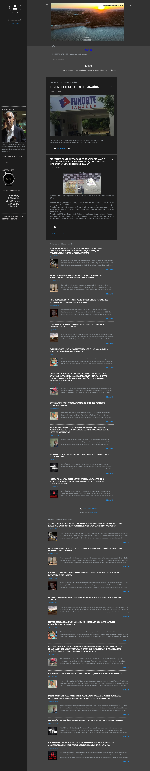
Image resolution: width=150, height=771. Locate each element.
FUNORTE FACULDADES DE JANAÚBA (74, 87)
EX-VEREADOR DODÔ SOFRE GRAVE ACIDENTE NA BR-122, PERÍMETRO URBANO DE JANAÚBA (85, 674)
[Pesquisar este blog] (89, 59)
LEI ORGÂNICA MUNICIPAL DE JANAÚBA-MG (91, 70)
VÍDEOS (113, 70)
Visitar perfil (15, 24)
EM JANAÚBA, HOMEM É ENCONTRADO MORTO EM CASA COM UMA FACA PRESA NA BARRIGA (85, 720)
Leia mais (110, 269)
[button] (112, 86)
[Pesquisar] (130, 5)
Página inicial (67, 70)
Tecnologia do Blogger (88, 508)
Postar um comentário (59, 234)
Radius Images (93, 512)
